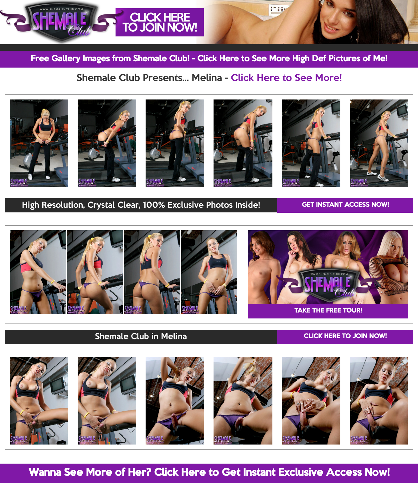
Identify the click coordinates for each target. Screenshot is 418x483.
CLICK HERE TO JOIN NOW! (345, 336)
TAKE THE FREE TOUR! (328, 311)
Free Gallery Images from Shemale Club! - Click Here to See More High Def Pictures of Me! (209, 59)
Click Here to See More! (286, 78)
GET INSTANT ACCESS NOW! (345, 205)
